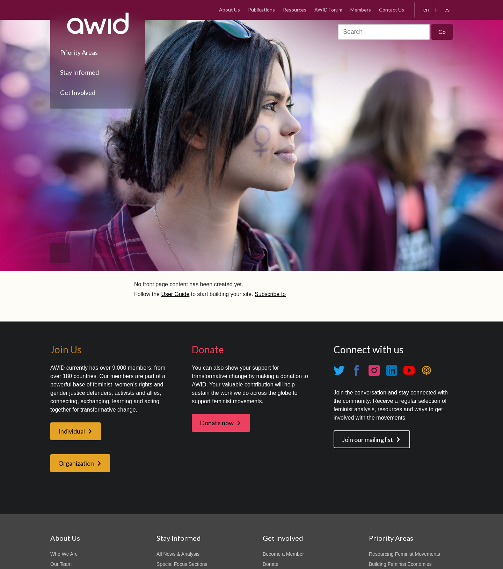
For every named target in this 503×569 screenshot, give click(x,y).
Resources (294, 10)
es (447, 10)
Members (360, 10)
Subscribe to (270, 294)
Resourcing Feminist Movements (404, 554)
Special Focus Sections (181, 564)
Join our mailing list (367, 439)
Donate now (217, 423)
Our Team (61, 564)
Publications (261, 10)
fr (436, 10)
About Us (229, 10)
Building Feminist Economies (400, 564)
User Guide (175, 294)
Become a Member (283, 554)
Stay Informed (79, 72)
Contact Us (391, 10)
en (426, 10)
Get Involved (77, 92)
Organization (76, 463)
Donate (270, 564)
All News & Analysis (177, 554)
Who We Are (64, 554)
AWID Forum (328, 10)
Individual (71, 431)
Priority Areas (79, 52)
